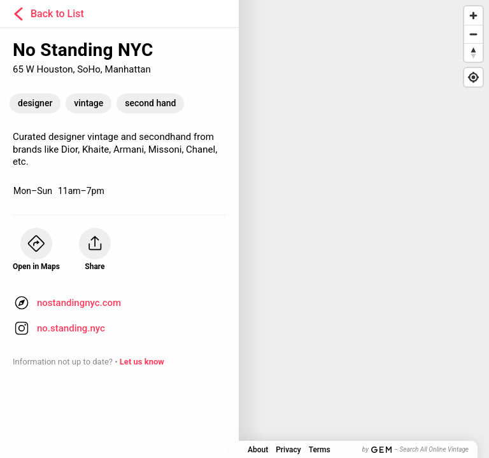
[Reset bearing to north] (473, 52)
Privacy (288, 449)
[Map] (244, 229)
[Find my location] (473, 77)
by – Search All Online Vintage (415, 449)
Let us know (142, 361)
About (258, 449)
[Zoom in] (473, 15)
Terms (319, 449)
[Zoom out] (473, 34)
